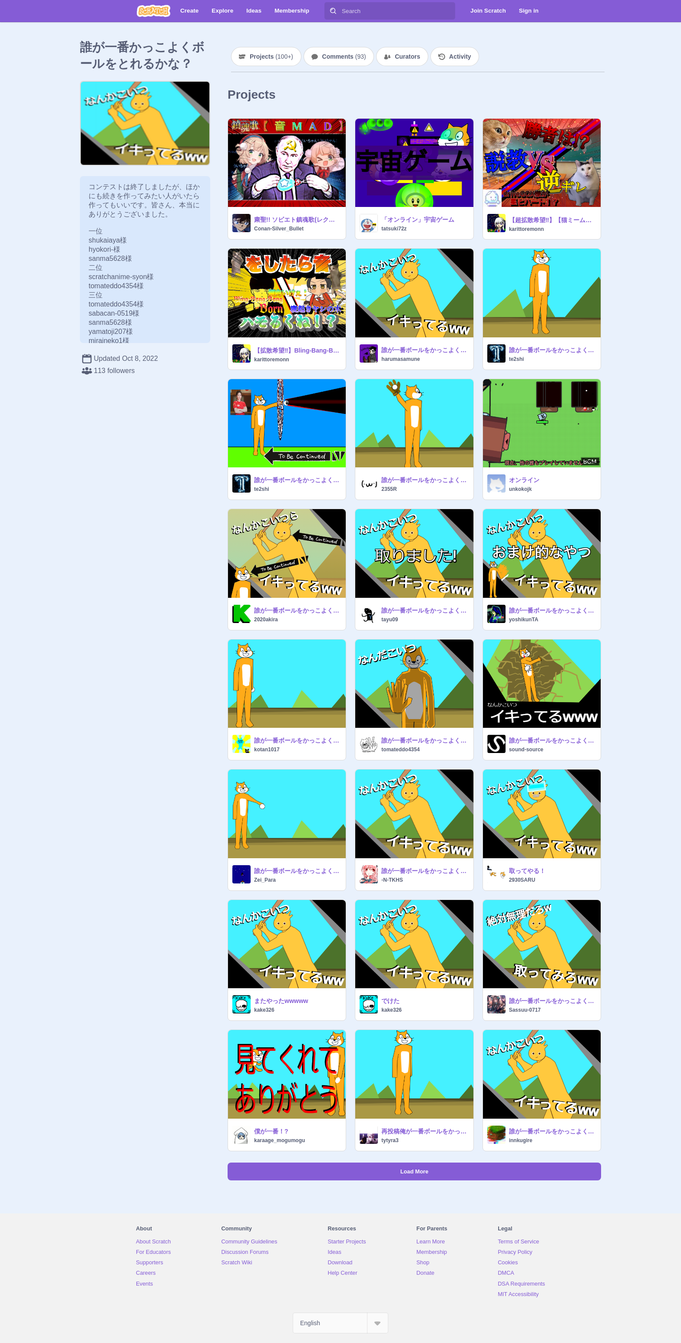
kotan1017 (267, 749)
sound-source (526, 749)
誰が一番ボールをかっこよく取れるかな (297, 870)
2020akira (266, 620)
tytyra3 (389, 1140)
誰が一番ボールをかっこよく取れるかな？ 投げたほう (424, 610)
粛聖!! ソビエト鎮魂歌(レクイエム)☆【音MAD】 (297, 219)
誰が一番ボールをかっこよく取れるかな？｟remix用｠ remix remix (552, 350)
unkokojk (520, 489)
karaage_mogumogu (279, 1140)
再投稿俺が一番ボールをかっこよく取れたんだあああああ (424, 1131)
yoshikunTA (524, 620)
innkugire (520, 1140)
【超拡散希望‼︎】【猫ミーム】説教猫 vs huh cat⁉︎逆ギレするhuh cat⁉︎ (552, 220)
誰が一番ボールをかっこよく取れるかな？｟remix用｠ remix (297, 740)
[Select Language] (340, 1323)
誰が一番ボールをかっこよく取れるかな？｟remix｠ (297, 610)
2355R (389, 489)
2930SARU (522, 880)
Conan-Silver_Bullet (279, 229)
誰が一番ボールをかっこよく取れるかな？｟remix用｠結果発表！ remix (424, 350)
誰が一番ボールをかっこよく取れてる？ (552, 1131)
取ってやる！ (527, 870)
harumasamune (400, 359)
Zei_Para (265, 880)
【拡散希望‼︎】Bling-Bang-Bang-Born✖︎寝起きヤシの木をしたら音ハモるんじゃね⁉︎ (297, 350)
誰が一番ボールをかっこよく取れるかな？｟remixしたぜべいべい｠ (424, 870)
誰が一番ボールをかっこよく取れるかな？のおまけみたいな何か (552, 610)
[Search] (333, 11)
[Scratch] (153, 11)
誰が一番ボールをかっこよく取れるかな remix (297, 480)
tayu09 (389, 620)
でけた (390, 1000)
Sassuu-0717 (525, 1010)
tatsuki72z (394, 229)
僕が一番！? (271, 1131)
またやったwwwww (281, 1000)
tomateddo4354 (400, 749)
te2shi (516, 359)
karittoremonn (526, 229)
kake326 (264, 1010)
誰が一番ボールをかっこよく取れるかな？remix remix (552, 740)
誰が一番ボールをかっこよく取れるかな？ (424, 480)
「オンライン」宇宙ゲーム (417, 219)
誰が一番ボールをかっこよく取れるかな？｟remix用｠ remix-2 (424, 740)
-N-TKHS (392, 880)
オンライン (524, 480)
